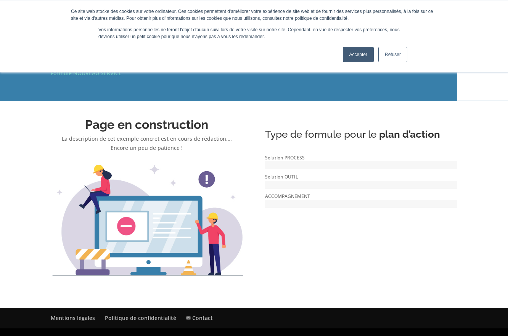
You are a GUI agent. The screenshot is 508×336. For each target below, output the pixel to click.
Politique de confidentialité (140, 318)
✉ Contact (199, 318)
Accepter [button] (358, 54)
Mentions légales (73, 318)
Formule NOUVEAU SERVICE (86, 73)
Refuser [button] (393, 54)
